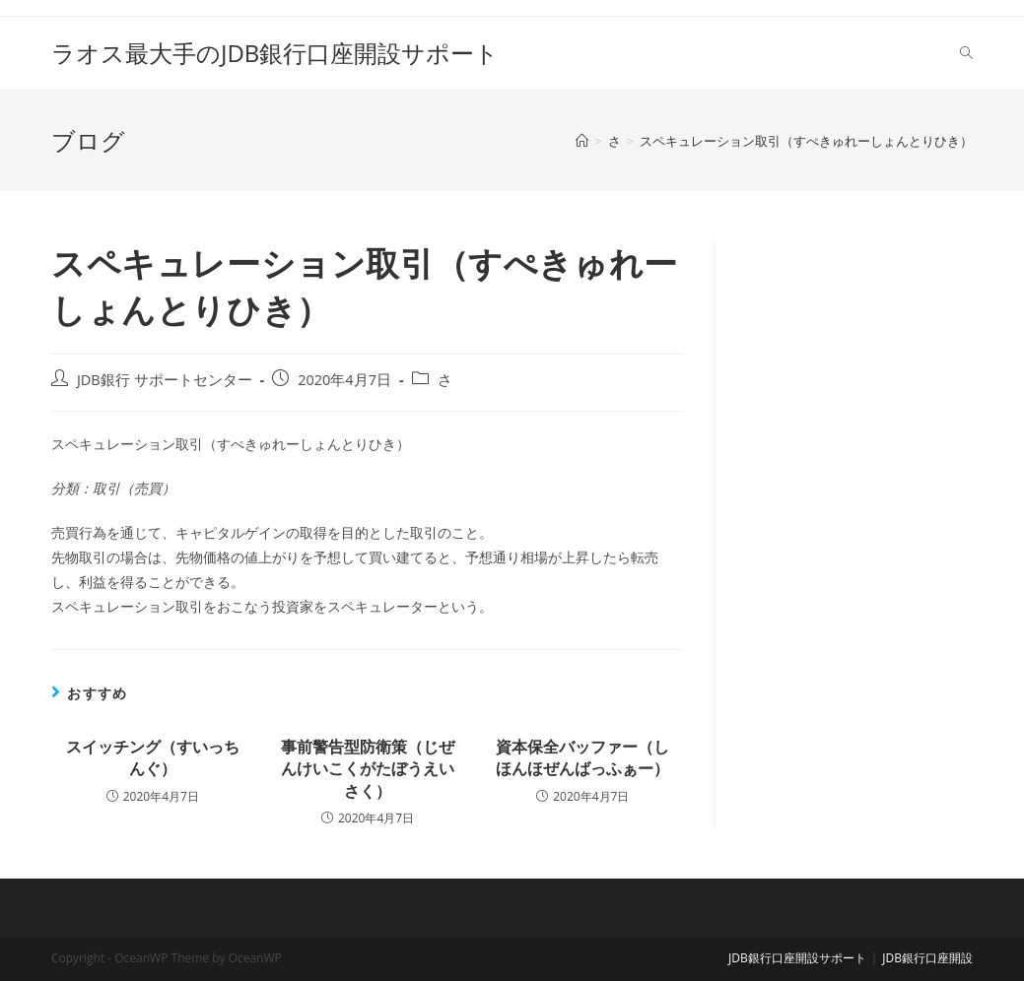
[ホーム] (582, 141)
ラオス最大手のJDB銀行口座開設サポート (275, 52)
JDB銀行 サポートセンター (164, 379)
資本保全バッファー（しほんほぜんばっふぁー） (582, 757)
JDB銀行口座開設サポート (797, 957)
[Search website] (966, 53)
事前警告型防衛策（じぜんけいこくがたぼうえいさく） (367, 769)
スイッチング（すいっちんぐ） (152, 757)
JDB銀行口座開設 (927, 957)
